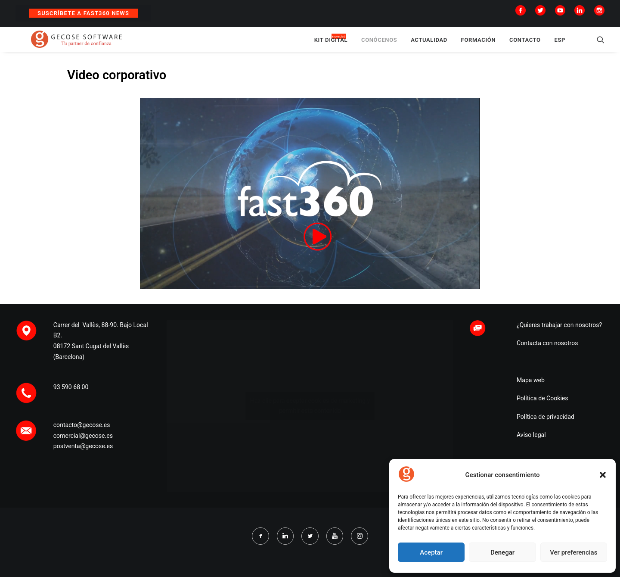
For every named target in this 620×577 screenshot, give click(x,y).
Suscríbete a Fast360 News (83, 13)
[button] (602, 475)
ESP (559, 44)
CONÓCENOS (379, 44)
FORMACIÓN (478, 44)
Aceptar (431, 552)
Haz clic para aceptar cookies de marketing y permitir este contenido (310, 414)
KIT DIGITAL (331, 44)
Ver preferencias (573, 552)
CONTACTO (525, 44)
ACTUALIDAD (429, 44)
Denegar (502, 552)
